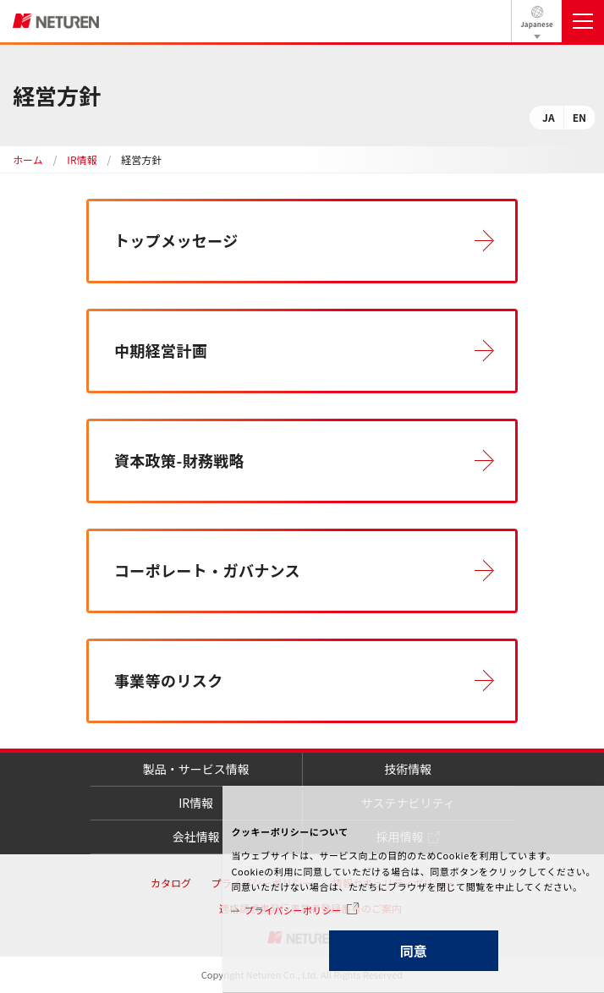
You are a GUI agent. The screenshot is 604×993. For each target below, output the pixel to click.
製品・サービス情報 (196, 768)
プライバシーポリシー (293, 910)
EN (579, 117)
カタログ (171, 882)
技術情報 (407, 768)
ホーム (28, 159)
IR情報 (81, 159)
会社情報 (196, 836)
